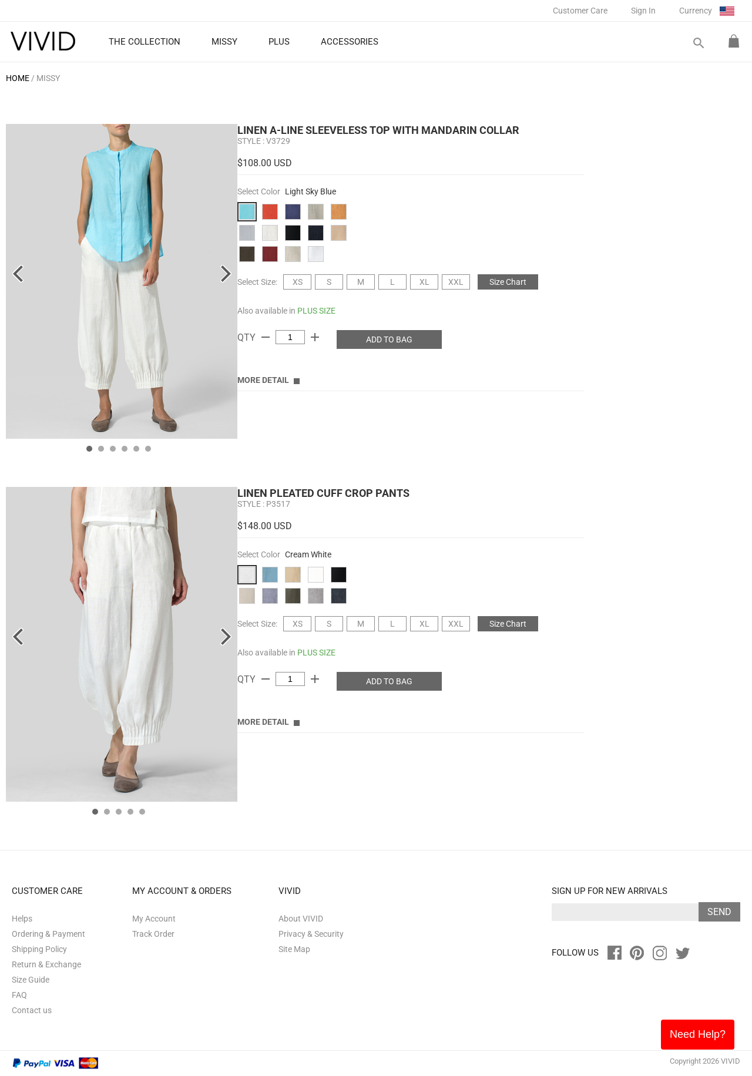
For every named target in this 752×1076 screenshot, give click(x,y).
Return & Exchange (46, 964)
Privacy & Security (311, 934)
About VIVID (300, 918)
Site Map (294, 949)
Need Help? (698, 1034)
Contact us (32, 1010)
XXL (456, 282)
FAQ (19, 995)
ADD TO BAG (389, 339)
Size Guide (30, 979)
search (697, 43)
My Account (154, 918)
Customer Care (580, 10)
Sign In (643, 10)
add (315, 337)
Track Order (153, 934)
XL (424, 282)
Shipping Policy (39, 949)
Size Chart (507, 282)
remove (265, 337)
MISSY (48, 78)
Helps (22, 918)
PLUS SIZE (316, 310)
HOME (17, 78)
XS (298, 282)
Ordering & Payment (48, 934)
